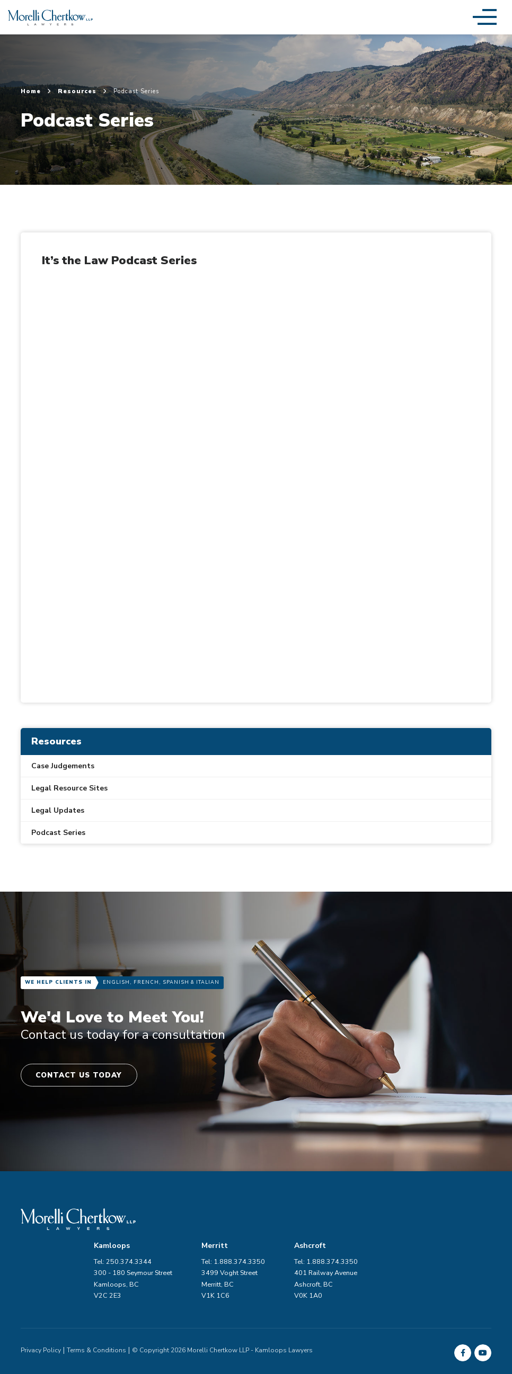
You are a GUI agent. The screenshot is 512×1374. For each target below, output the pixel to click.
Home (36, 91)
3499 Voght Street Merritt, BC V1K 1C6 (360, 1252)
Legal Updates (57, 810)
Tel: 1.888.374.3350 (459, 1229)
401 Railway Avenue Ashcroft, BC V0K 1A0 (459, 1252)
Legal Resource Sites (69, 788)
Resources (82, 91)
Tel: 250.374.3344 (251, 1229)
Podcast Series (58, 833)
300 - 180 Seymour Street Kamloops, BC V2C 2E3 (261, 1252)
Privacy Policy (41, 1318)
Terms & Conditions (96, 1318)
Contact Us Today (82, 1076)
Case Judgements (62, 766)
